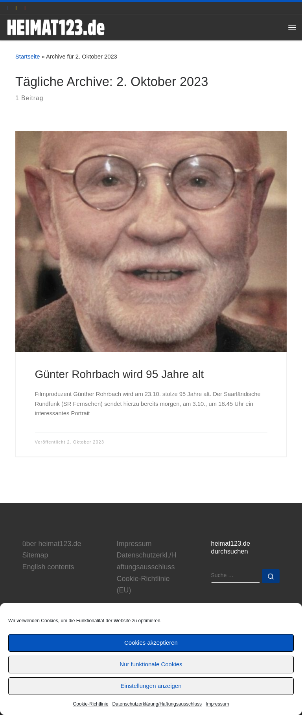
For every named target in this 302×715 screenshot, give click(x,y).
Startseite (27, 56)
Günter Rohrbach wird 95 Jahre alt (119, 374)
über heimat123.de (51, 544)
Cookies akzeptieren (151, 642)
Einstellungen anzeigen (150, 685)
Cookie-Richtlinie (91, 704)
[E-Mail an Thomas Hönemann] (16, 8)
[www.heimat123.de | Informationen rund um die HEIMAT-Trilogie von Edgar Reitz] (56, 26)
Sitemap (35, 555)
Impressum (217, 704)
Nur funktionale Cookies (151, 664)
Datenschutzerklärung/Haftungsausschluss (157, 704)
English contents (48, 567)
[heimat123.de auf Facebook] (7, 8)
